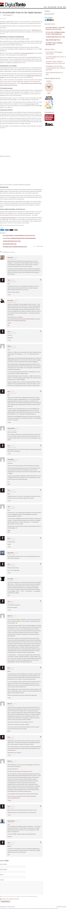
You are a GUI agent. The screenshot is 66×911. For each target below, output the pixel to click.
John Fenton (10, 257)
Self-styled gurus (35, 30)
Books (64, 7)
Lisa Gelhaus (10, 578)
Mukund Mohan (11, 821)
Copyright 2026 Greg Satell (61, 906)
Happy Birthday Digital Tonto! (9, 243)
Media (41, 246)
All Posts (38, 246)
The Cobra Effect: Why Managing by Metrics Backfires (54, 53)
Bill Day (9, 346)
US (12, 99)
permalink (16, 257)
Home (45, 7)
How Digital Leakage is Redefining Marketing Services (15, 246)
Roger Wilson (10, 552)
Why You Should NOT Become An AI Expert (54, 73)
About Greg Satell (52, 7)
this (28, 120)
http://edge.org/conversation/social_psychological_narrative (20, 771)
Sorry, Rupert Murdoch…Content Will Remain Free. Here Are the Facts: (19, 235)
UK (15, 99)
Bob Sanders (10, 300)
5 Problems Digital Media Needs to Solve (12, 241)
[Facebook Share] (7, 230)
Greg (9, 280)
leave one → (13, 252)
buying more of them (29, 103)
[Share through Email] (16, 230)
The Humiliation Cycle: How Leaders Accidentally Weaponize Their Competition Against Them (55, 68)
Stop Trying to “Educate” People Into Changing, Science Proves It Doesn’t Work (55, 62)
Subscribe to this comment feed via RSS (10, 898)
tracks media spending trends (27, 53)
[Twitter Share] (11, 230)
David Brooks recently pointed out (8, 217)
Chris (9, 506)
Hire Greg (59, 7)
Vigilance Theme (3, 906)
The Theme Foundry (10, 906)
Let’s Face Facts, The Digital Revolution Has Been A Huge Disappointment (19, 238)
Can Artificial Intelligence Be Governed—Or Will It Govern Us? (56, 57)
